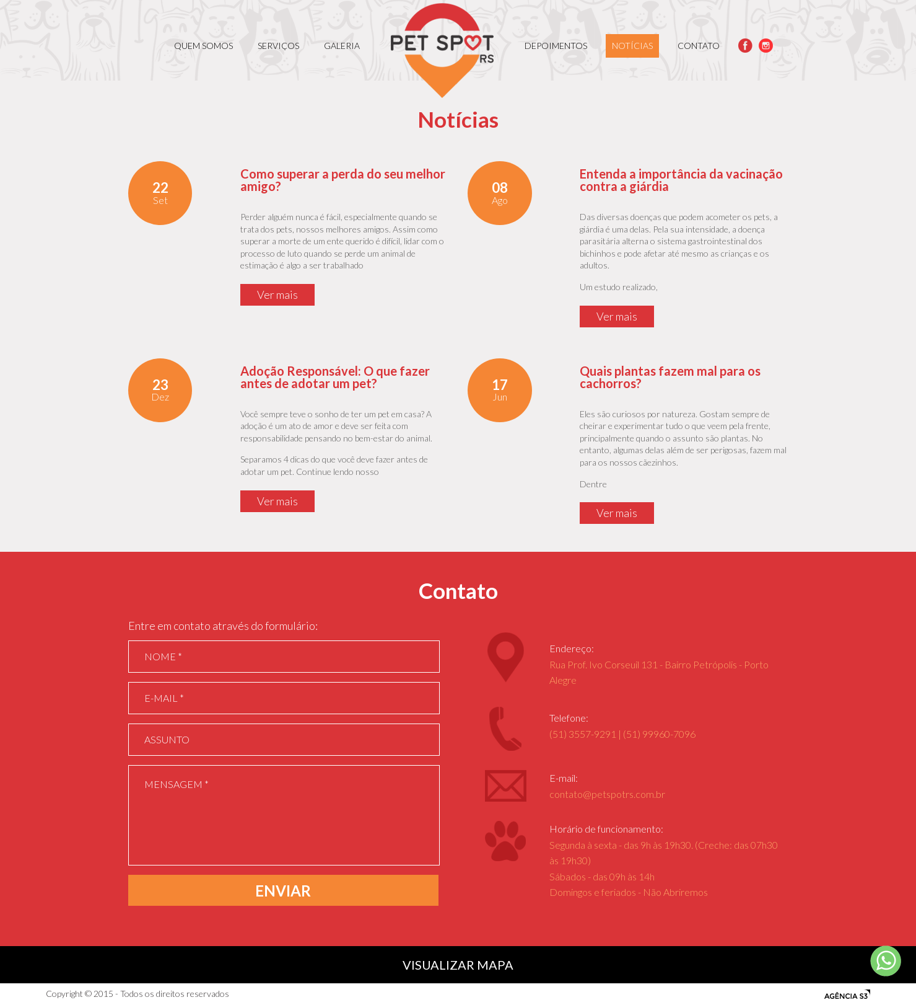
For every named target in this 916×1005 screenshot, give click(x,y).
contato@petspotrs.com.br (607, 794)
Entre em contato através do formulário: (223, 625)
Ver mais (277, 294)
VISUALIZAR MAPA (458, 964)
